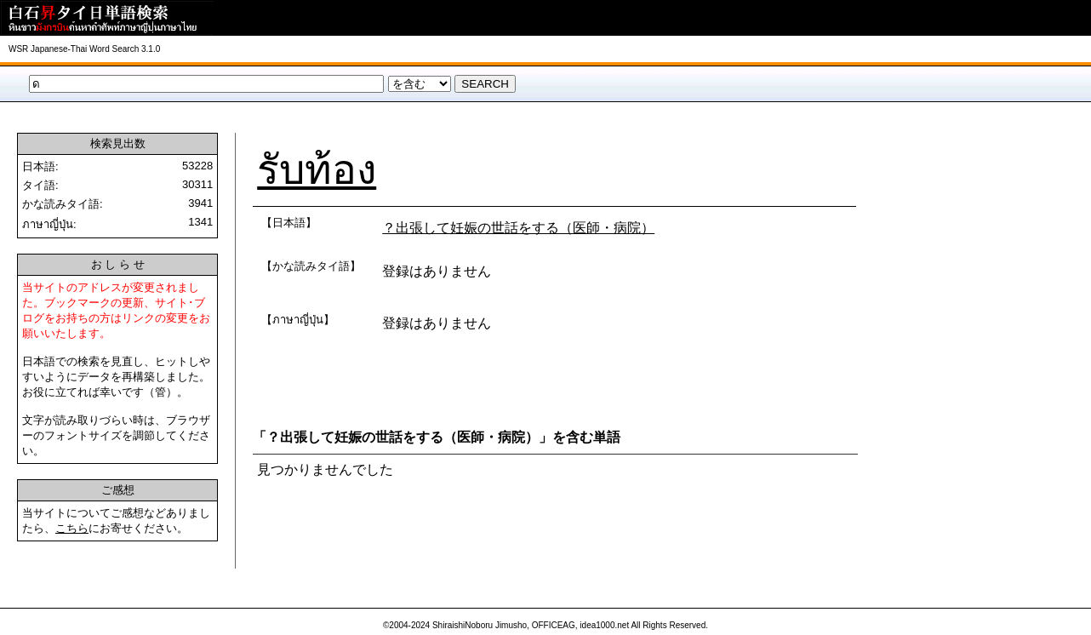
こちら (72, 528)
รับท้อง (316, 169)
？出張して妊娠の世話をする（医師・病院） (518, 227)
